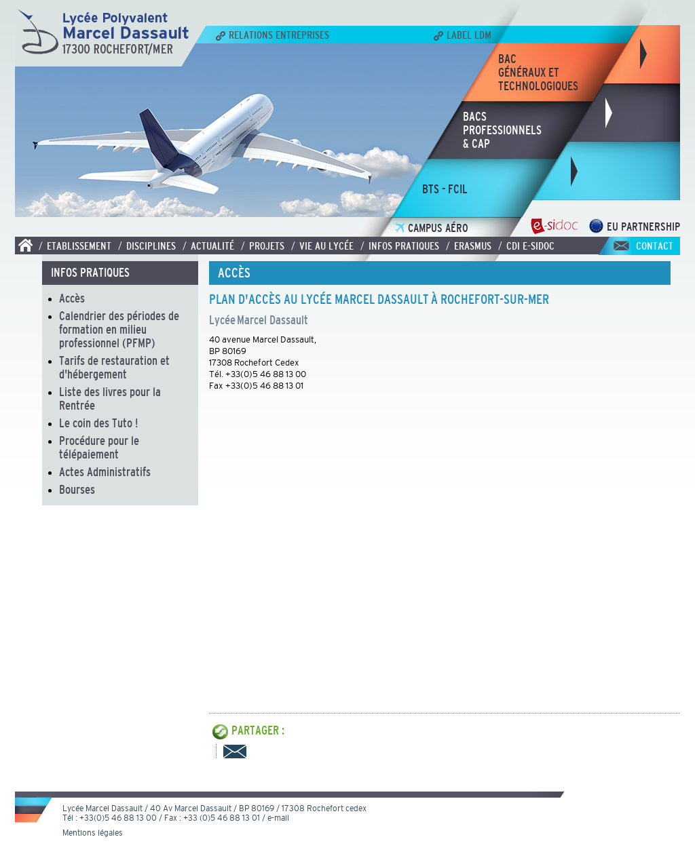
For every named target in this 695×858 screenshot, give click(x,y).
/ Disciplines (147, 245)
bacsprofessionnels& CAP (502, 130)
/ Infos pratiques (399, 245)
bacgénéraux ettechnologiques (538, 72)
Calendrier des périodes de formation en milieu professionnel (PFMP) (119, 329)
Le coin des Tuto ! (98, 423)
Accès (72, 298)
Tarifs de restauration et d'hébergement (114, 367)
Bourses (77, 489)
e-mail (278, 818)
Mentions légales (92, 833)
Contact (654, 245)
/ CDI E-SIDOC (526, 245)
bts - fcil (445, 189)
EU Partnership (634, 226)
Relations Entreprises (272, 34)
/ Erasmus (468, 245)
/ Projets (262, 245)
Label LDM (462, 34)
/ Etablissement (75, 245)
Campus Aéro (431, 228)
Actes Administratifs (105, 472)
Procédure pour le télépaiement (99, 447)
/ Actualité (208, 245)
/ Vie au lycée (322, 245)
